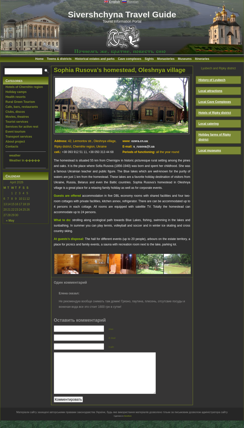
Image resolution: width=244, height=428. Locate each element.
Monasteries (166, 59)
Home (39, 59)
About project (15, 141)
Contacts (11, 146)
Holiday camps (16, 92)
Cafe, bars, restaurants (21, 107)
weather (14, 155)
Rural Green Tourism (20, 102)
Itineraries (202, 59)
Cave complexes (129, 59)
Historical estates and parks (95, 59)
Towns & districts (59, 59)
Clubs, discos (15, 112)
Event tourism (15, 131)
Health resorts (15, 97)
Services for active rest (21, 126)
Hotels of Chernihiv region (24, 87)
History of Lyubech (211, 80)
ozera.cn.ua (139, 141)
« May (10, 220)
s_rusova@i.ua (143, 146)
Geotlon (127, 423)
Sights (149, 59)
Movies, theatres (17, 116)
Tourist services (16, 121)
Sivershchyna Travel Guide (122, 14)
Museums (184, 59)
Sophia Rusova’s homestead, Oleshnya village (119, 70)
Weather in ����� (24, 160)
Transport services (18, 136)
